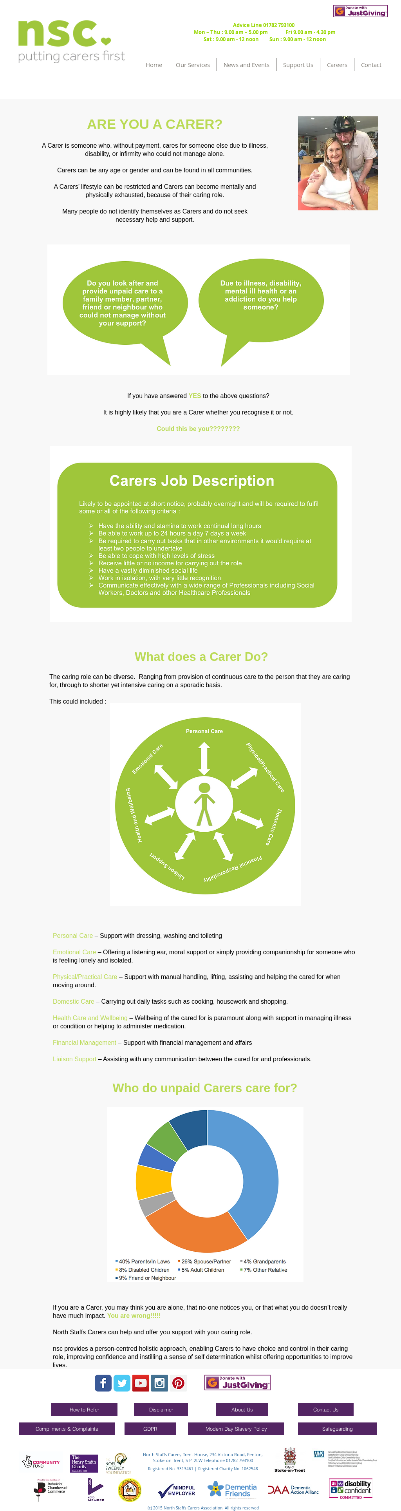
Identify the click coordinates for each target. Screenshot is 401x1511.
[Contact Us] (326, 1409)
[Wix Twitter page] (122, 1383)
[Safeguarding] (337, 1428)
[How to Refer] (84, 1409)
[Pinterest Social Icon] (178, 1383)
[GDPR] (150, 1428)
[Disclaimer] (161, 1409)
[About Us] (242, 1409)
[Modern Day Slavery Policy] (236, 1428)
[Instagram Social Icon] (159, 1383)
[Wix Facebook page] (103, 1383)
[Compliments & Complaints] (67, 1428)
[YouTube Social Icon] (140, 1383)
